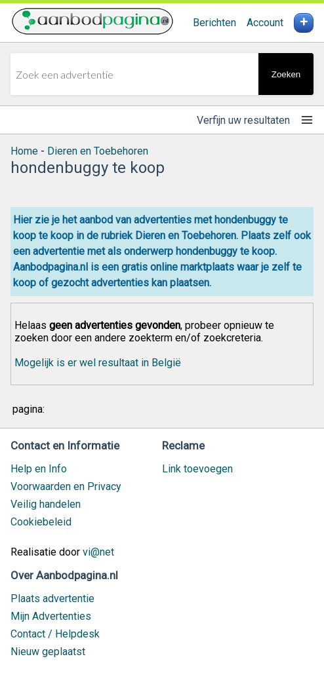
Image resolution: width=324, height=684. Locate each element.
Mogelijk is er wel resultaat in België (97, 362)
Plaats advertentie (52, 598)
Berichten (214, 22)
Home (24, 151)
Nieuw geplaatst (47, 651)
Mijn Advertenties (50, 616)
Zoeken (286, 74)
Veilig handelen (45, 504)
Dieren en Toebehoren (97, 151)
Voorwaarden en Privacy (65, 486)
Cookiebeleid (40, 522)
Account (265, 22)
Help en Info (38, 469)
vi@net (98, 552)
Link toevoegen (197, 469)
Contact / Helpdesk (55, 634)
